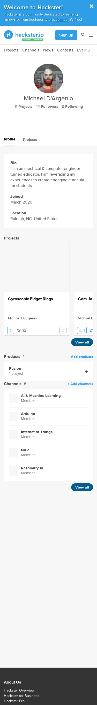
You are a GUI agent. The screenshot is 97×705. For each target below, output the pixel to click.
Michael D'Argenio (22, 318)
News (48, 50)
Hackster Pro (14, 700)
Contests (65, 50)
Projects (11, 50)
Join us (62, 19)
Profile (9, 139)
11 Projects (23, 106)
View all (82, 342)
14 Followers (47, 106)
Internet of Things (37, 432)
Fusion (15, 369)
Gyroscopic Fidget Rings (30, 299)
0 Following (72, 106)
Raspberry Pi (32, 468)
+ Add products (80, 356)
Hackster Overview (19, 690)
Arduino (28, 414)
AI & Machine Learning (41, 396)
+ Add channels (80, 383)
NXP (25, 450)
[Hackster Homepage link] (24, 35)
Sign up (66, 35)
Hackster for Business (21, 695)
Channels (30, 50)
